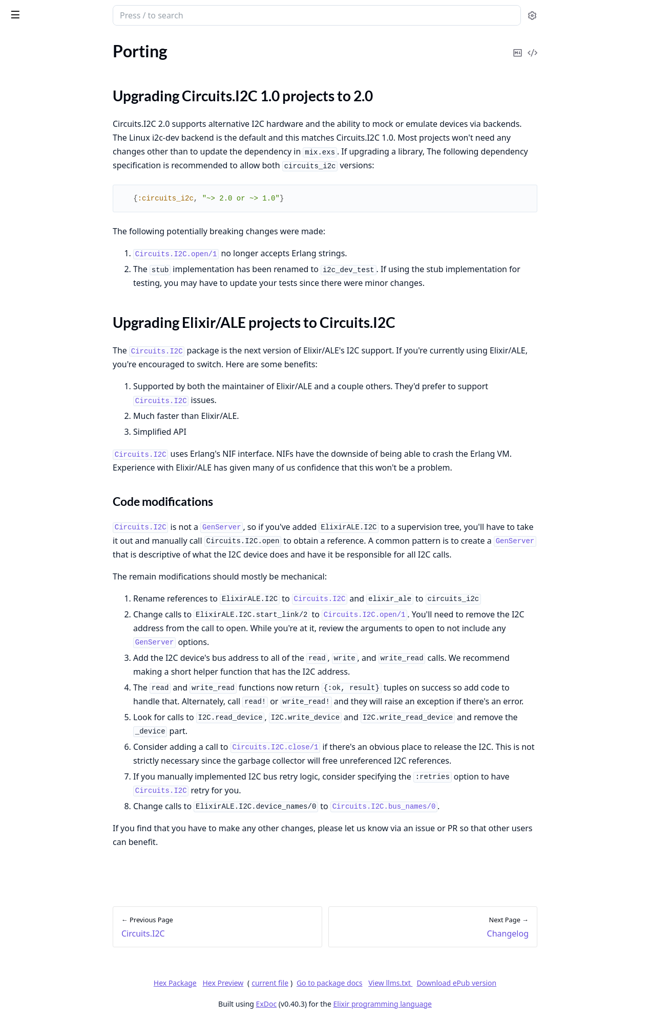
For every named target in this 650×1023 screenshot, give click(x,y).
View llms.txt (467, 983)
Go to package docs (406, 983)
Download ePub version (533, 983)
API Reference (32, 64)
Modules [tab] (61, 41)
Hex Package (252, 983)
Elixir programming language (459, 1004)
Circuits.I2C (28, 78)
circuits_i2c (33, 10)
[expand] (143, 66)
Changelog (26, 140)
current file (346, 983)
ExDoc (343, 1004)
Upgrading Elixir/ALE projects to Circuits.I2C (76, 122)
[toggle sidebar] (140, 14)
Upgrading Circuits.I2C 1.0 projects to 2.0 (76, 110)
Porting (20, 92)
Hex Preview (299, 983)
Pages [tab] (18, 41)
